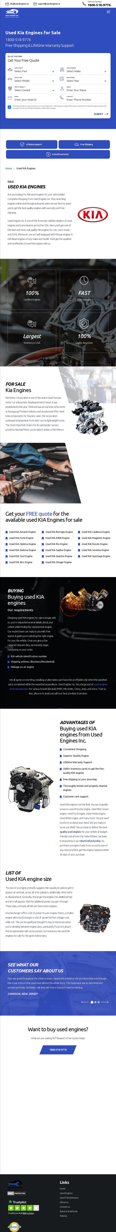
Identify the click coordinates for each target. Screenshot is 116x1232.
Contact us (65, 1207)
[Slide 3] (98, 1002)
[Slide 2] (95, 1002)
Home (8, 168)
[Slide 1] (92, 1002)
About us (64, 1202)
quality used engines (70, 831)
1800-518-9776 (99, 5)
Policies (63, 1216)
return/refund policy (89, 841)
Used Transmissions (69, 1198)
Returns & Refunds (68, 1211)
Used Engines (66, 1193)
